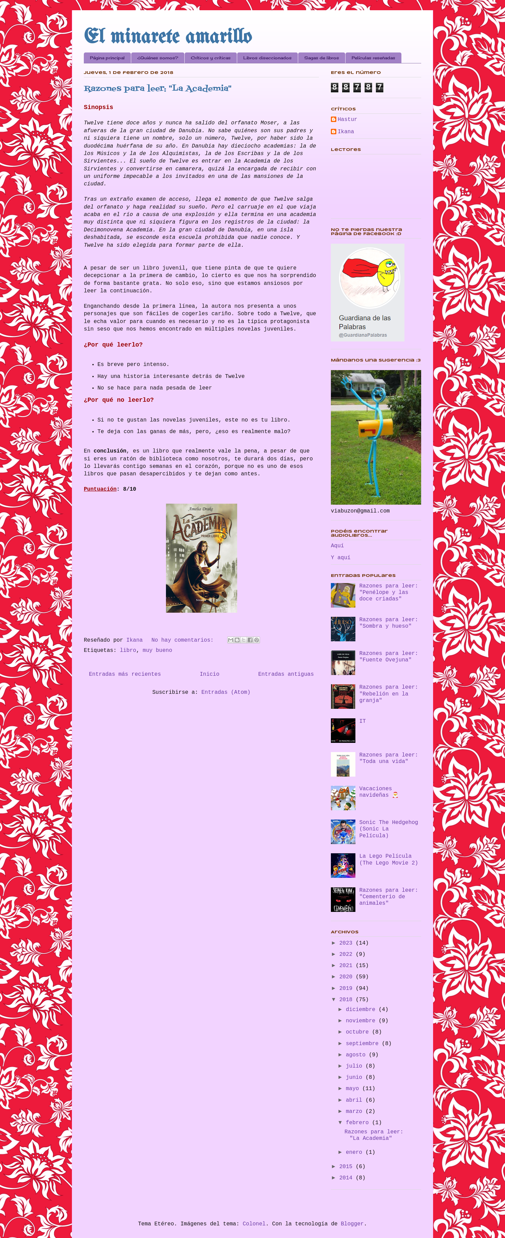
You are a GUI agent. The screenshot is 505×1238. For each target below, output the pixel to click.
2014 (347, 1178)
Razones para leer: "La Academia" (157, 88)
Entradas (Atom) (225, 692)
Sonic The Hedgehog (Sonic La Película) (388, 829)
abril (356, 1100)
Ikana (346, 132)
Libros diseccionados (267, 57)
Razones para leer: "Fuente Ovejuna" (388, 657)
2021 (347, 966)
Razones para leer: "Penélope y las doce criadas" (388, 592)
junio (356, 1077)
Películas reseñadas (373, 57)
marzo (356, 1112)
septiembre (364, 1044)
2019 (347, 988)
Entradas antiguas (286, 674)
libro (128, 650)
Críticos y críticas (211, 57)
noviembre (362, 1021)
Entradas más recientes (125, 674)
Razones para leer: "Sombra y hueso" (388, 623)
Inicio (209, 674)
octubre (359, 1032)
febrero (359, 1123)
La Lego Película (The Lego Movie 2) (388, 859)
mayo (354, 1089)
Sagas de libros (321, 57)
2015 (347, 1167)
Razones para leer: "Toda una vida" (388, 758)
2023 (347, 943)
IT (362, 721)
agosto (357, 1055)
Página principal (107, 57)
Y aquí (341, 558)
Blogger (352, 1224)
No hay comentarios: (184, 640)
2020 (347, 977)
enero (356, 1152)
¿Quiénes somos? (157, 57)
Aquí (337, 546)
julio (356, 1066)
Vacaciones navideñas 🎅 (379, 792)
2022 (347, 954)
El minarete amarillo (167, 37)
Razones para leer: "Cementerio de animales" (388, 896)
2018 (347, 1000)
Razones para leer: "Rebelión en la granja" (388, 693)
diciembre (362, 1010)
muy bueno (157, 650)
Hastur (347, 120)
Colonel (254, 1224)
